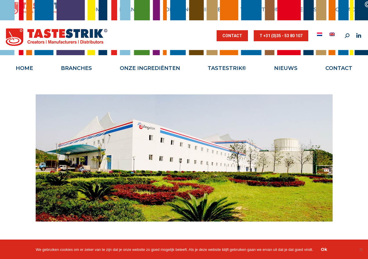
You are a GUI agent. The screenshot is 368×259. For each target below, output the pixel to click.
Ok (324, 249)
